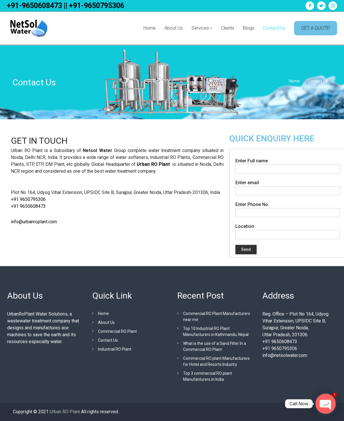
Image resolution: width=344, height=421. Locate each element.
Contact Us (274, 28)
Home (149, 28)
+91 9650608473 (29, 206)
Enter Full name (287, 164)
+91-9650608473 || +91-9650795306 (65, 5)
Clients (227, 28)
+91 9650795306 (28, 199)
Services (200, 28)
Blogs (248, 28)
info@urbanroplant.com (34, 221)
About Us (173, 28)
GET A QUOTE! (315, 28)
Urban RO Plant (153, 164)
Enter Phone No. (287, 208)
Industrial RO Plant (114, 349)
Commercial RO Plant (117, 331)
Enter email (287, 186)
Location (287, 230)
